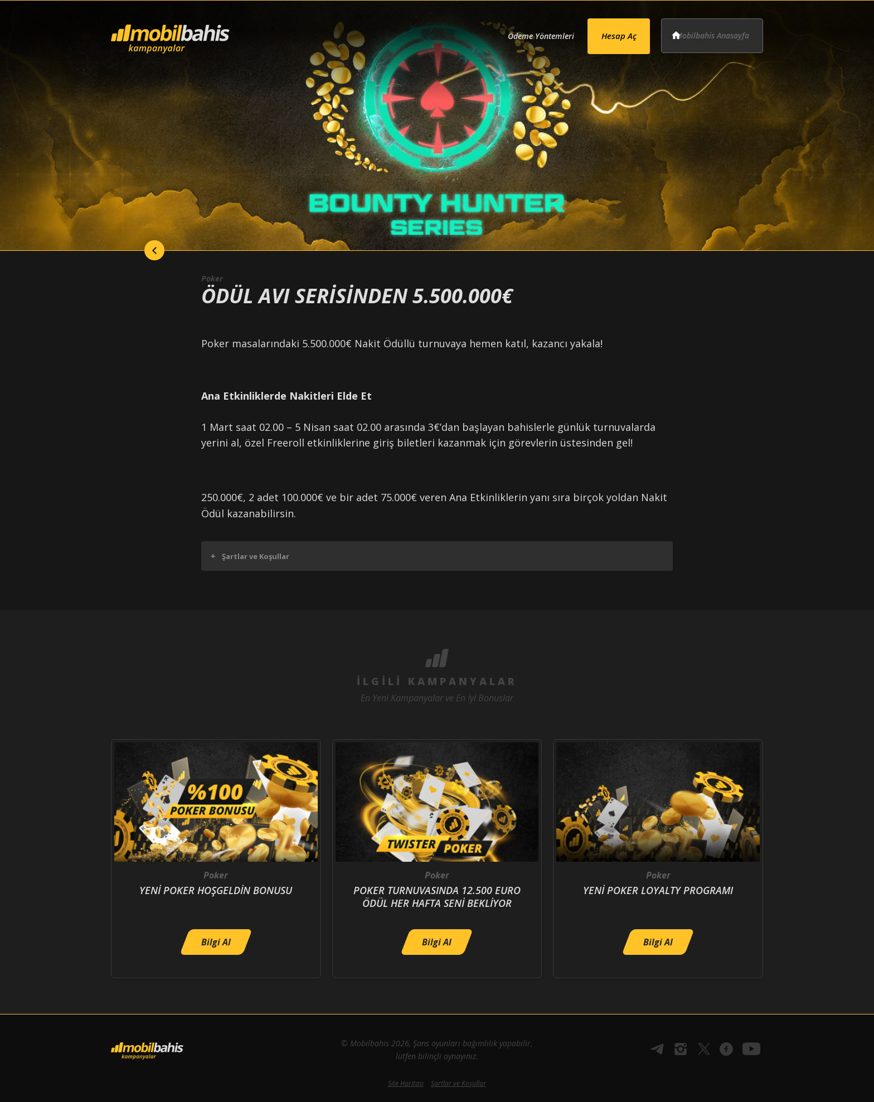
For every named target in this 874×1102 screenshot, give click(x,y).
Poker (213, 278)
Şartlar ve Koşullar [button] (250, 556)
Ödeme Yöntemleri (517, 32)
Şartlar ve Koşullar (458, 1083)
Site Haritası (406, 1083)
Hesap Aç (604, 31)
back (133, 250)
